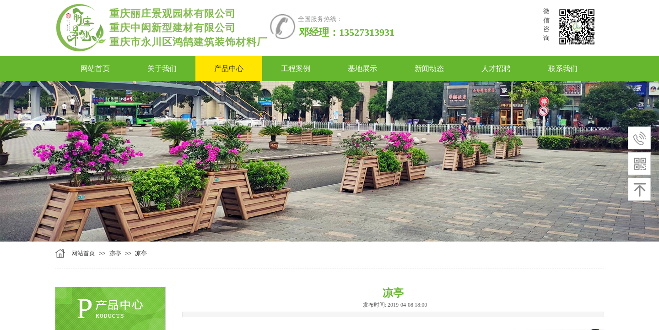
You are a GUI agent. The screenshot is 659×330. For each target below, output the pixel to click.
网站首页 (83, 253)
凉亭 (115, 253)
